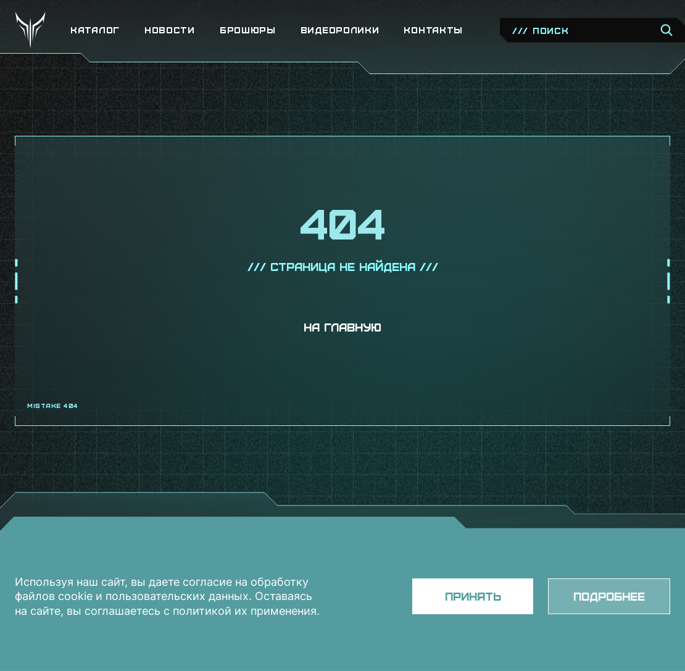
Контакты (433, 30)
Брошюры (248, 30)
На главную (342, 326)
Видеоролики (340, 30)
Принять (473, 596)
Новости (169, 30)
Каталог (95, 30)
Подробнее (609, 596)
